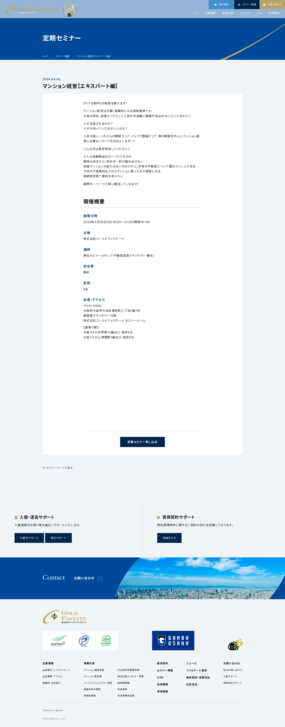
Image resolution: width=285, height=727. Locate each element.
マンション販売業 (93, 676)
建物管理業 (124, 683)
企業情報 (210, 13)
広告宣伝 (191, 684)
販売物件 (162, 663)
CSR (259, 13)
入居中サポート (29, 537)
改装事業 (122, 689)
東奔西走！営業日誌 (198, 677)
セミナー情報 (165, 670)
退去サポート (58, 537)
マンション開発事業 (94, 670)
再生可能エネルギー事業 (131, 676)
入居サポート (230, 676)
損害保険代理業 (92, 689)
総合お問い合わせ (232, 670)
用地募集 (162, 691)
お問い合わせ (84, 578)
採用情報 (274, 13)
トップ (194, 13)
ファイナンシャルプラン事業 (98, 683)
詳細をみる (169, 537)
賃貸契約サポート (232, 683)
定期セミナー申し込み (142, 442)
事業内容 (227, 13)
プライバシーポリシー (54, 710)
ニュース (245, 13)
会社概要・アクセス (53, 676)
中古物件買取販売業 (128, 670)
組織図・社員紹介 (52, 683)
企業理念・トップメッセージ (57, 670)
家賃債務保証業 (126, 695)
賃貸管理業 (90, 695)
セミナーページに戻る (59, 467)
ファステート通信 (196, 670)
